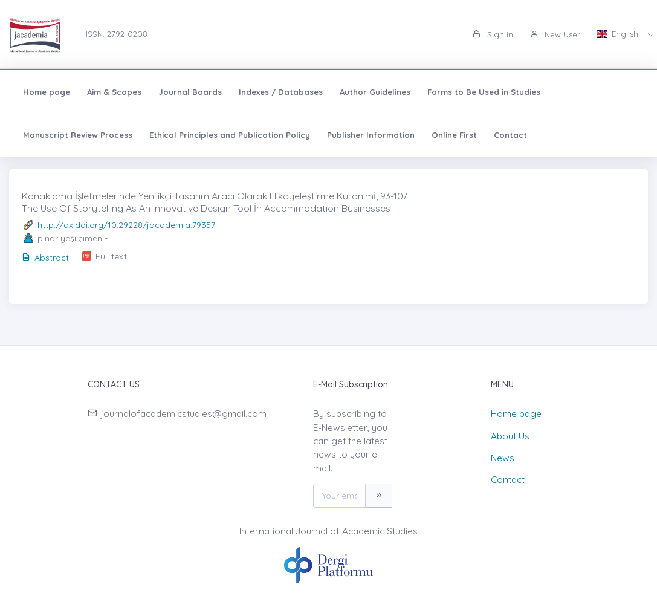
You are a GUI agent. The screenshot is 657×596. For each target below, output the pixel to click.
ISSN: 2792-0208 (116, 34)
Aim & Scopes (114, 92)
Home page (46, 92)
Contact (510, 135)
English (619, 34)
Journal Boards (190, 92)
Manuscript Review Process (77, 135)
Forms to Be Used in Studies (483, 92)
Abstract (45, 257)
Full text (111, 256)
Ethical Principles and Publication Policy (229, 135)
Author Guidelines (375, 92)
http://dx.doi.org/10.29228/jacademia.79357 (126, 224)
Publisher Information (371, 135)
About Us (510, 436)
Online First (454, 135)
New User (555, 34)
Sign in (493, 34)
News (502, 458)
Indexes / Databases (281, 92)
